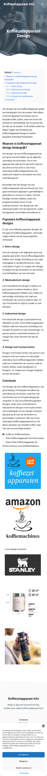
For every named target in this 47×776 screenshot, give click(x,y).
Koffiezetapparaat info (19, 4)
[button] (43, 726)
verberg (16, 73)
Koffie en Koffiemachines (18, 434)
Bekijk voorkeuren (23, 768)
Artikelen (23, 720)
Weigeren (23, 761)
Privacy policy (24, 773)
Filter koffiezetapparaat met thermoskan (25, 438)
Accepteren (24, 755)
